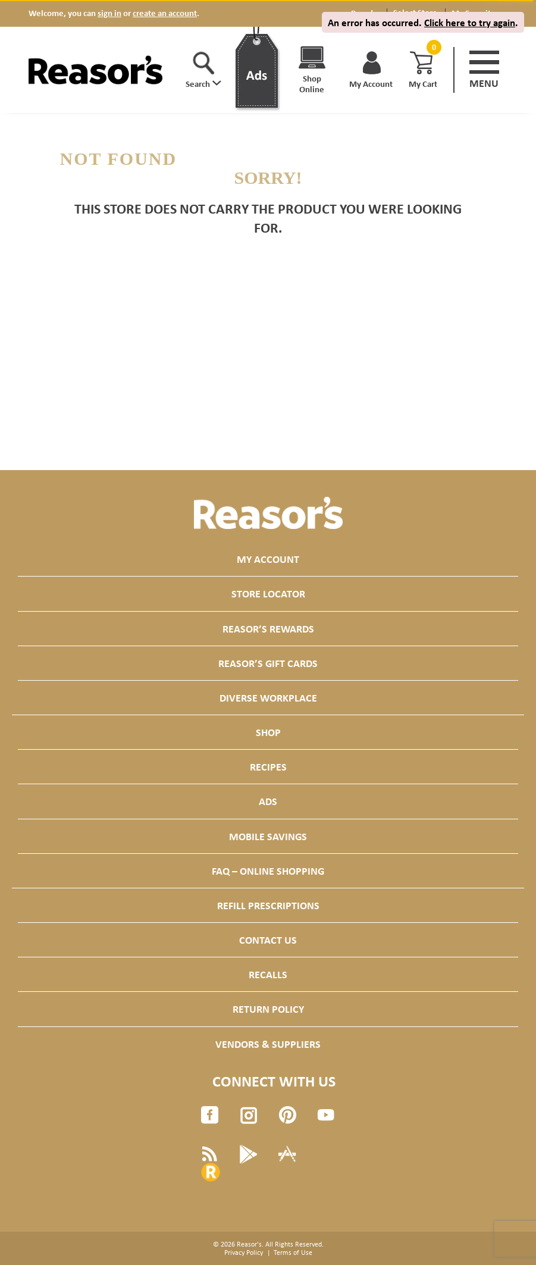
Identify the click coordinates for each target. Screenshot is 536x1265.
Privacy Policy (243, 1252)
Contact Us (268, 940)
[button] (203, 70)
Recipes (268, 766)
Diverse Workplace (268, 697)
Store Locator (268, 593)
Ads (268, 801)
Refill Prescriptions (268, 905)
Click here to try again (469, 22)
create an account (165, 13)
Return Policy (268, 1009)
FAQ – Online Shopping (268, 871)
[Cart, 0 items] (432, 47)
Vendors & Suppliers (268, 1044)
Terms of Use (293, 1252)
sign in (109, 13)
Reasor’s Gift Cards (268, 663)
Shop (268, 732)
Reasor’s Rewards (268, 628)
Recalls (268, 974)
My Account (268, 559)
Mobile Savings (268, 836)
